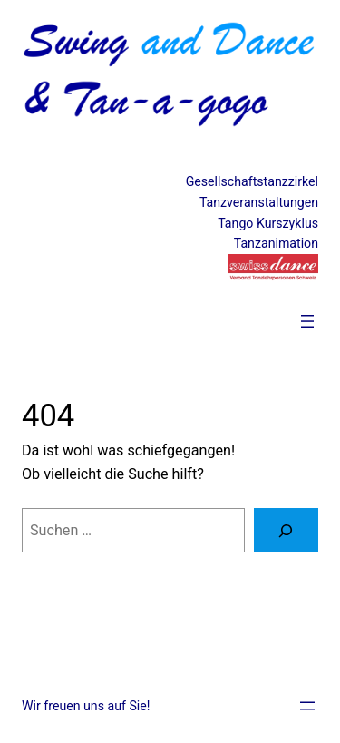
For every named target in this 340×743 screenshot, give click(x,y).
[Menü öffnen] (307, 321)
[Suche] (286, 530)
